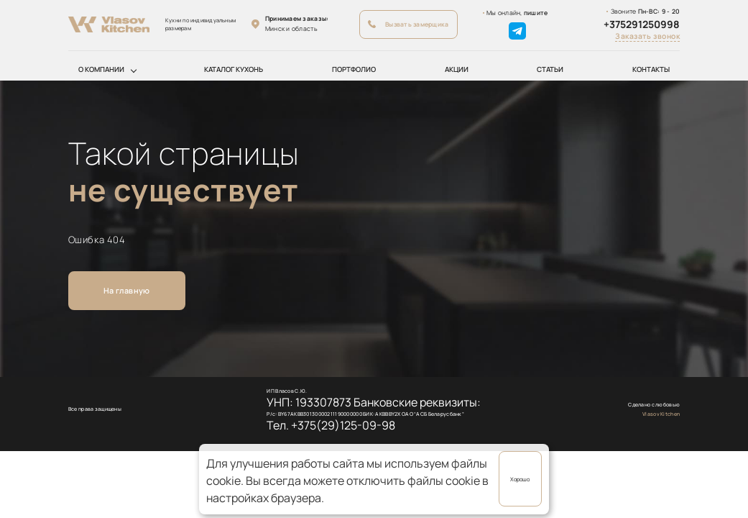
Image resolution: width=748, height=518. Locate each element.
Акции (456, 69)
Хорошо (520, 479)
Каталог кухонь (233, 69)
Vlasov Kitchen (661, 413)
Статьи (550, 69)
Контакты (651, 69)
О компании (101, 69)
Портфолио (354, 69)
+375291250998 (642, 24)
